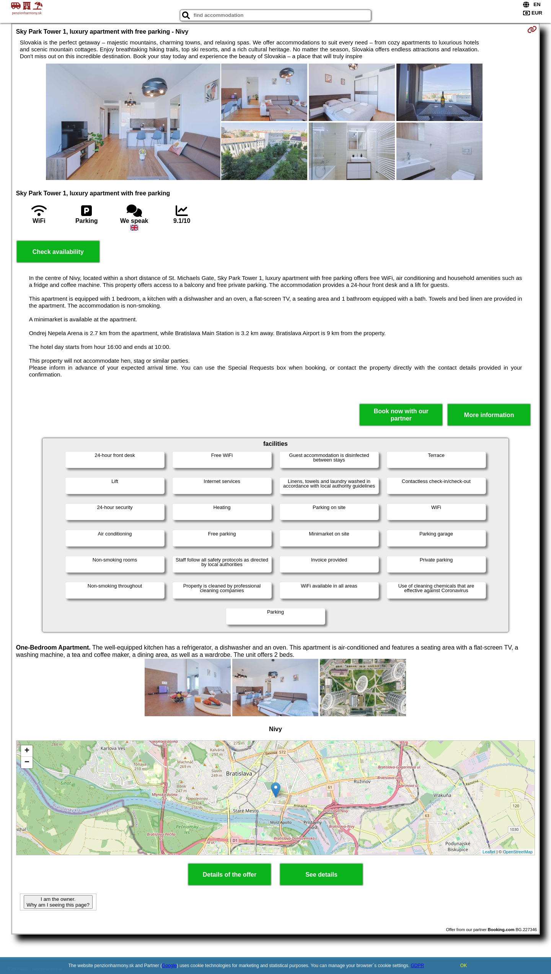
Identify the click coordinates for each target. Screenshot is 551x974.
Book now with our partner (401, 415)
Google (169, 965)
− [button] (26, 762)
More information (489, 415)
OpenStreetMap (518, 852)
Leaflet (489, 852)
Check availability (58, 252)
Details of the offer (229, 874)
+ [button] (26, 751)
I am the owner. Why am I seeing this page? (58, 902)
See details (321, 874)
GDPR (417, 965)
